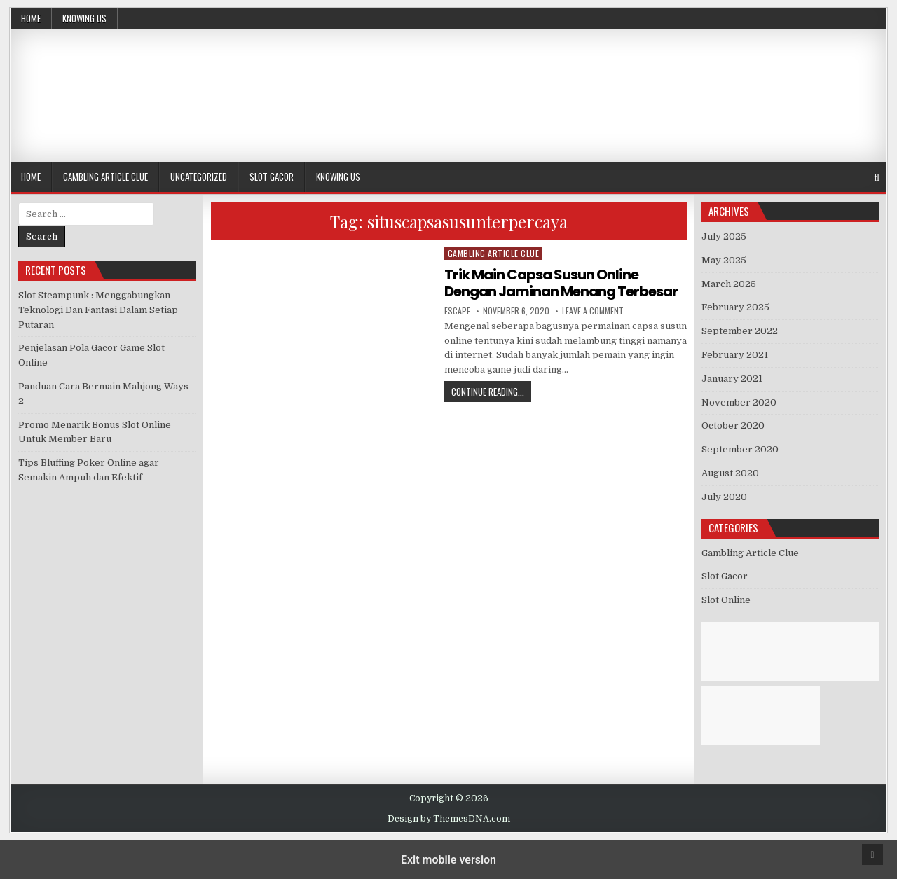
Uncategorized (198, 176)
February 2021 (734, 354)
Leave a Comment (593, 311)
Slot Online (726, 600)
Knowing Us (84, 18)
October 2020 (733, 425)
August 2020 (730, 473)
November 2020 (738, 402)
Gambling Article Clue (105, 176)
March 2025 (728, 284)
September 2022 (739, 331)
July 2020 (724, 497)
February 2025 (735, 307)
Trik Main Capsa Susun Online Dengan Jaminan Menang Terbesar (561, 283)
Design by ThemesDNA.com (449, 819)
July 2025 (723, 236)
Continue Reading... (491, 391)
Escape (457, 311)
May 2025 (723, 260)
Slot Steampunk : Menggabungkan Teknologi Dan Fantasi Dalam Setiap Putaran (98, 310)
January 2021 (731, 378)
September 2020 (740, 449)
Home (31, 18)
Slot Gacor (271, 176)
